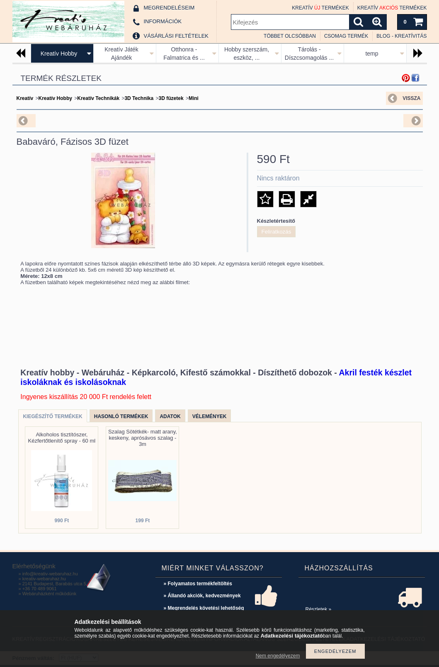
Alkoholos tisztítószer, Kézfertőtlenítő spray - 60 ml (62, 437)
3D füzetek (171, 98)
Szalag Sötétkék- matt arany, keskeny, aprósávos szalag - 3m (142, 437)
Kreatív (25, 98)
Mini (194, 98)
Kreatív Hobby (59, 53)
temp (371, 53)
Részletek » (319, 609)
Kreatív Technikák (98, 98)
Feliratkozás (276, 232)
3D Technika (138, 98)
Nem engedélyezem (278, 656)
